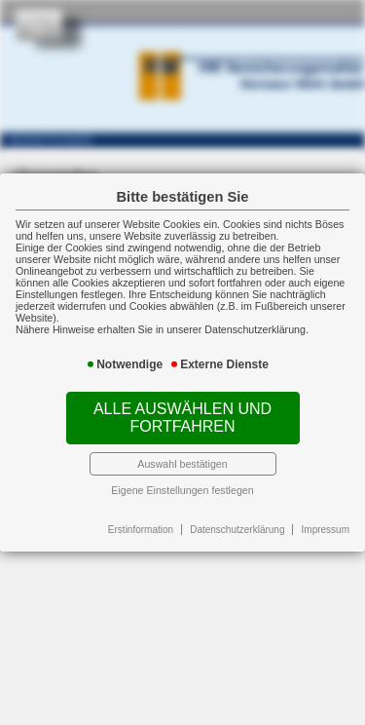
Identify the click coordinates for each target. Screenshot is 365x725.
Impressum (325, 529)
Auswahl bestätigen (182, 464)
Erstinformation (140, 529)
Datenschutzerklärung (237, 529)
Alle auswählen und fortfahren (182, 418)
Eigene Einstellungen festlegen (182, 490)
